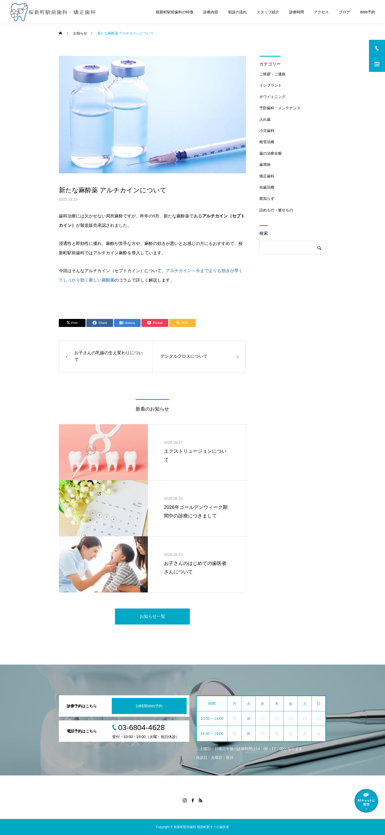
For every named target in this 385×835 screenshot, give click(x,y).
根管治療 (266, 142)
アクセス (321, 12)
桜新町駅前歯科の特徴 (174, 12)
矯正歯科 (266, 176)
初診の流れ (237, 12)
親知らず (266, 198)
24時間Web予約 (149, 706)
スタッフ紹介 (268, 12)
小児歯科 (266, 130)
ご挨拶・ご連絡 (272, 74)
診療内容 (210, 12)
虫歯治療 (266, 187)
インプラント (270, 85)
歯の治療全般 (270, 153)
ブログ (344, 12)
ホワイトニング (272, 97)
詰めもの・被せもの (276, 210)
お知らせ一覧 (152, 616)
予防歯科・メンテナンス (280, 108)
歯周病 (265, 164)
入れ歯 (265, 119)
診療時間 (296, 12)
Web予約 (367, 12)
